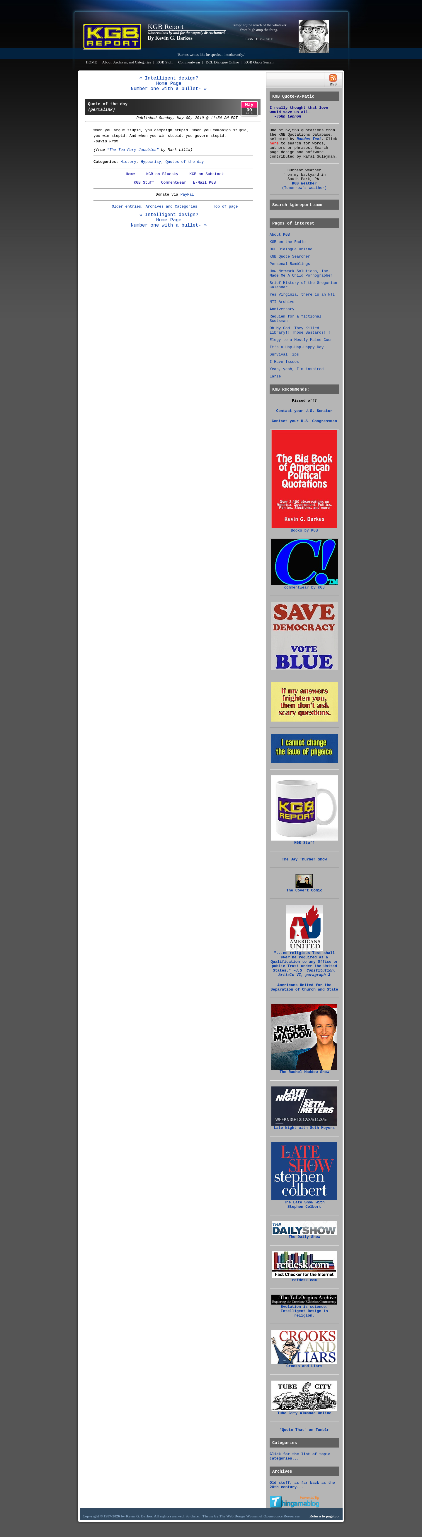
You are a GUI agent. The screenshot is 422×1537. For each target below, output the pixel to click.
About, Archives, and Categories (126, 62)
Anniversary (282, 309)
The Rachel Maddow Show (304, 1070)
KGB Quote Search (259, 62)
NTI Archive (282, 302)
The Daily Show (304, 1235)
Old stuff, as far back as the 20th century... (302, 1485)
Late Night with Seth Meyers (304, 1126)
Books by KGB (304, 529)
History (128, 162)
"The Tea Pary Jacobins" (133, 150)
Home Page (168, 83)
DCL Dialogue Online (222, 62)
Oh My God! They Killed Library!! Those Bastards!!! (300, 330)
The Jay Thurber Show (304, 859)
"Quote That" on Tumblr (304, 1430)
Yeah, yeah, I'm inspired (297, 369)
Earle (275, 376)
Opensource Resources (281, 1516)
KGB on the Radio (288, 242)
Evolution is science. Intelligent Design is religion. (304, 1309)
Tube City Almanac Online (304, 1411)
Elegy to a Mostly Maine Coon (301, 340)
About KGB (280, 234)
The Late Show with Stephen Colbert (304, 1203)
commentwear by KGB (304, 586)
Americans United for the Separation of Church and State (304, 987)
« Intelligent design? (168, 78)
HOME (91, 62)
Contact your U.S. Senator (304, 411)
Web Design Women (242, 1516)
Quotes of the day (185, 162)
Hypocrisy (151, 162)
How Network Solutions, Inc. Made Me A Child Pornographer (301, 273)
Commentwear (189, 62)
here (274, 143)
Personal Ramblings (290, 264)
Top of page (225, 206)
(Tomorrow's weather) (304, 188)
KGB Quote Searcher (290, 256)
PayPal (187, 194)
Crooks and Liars (304, 1364)
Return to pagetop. (324, 1516)
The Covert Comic (304, 889)
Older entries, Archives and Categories (154, 206)
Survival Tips (284, 354)
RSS (333, 80)
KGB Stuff (164, 62)
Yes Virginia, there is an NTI (302, 294)
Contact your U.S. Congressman (304, 421)
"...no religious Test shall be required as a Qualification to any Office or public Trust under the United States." (304, 962)
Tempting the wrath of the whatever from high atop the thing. (259, 27)
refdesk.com (304, 1278)
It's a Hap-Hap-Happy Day (297, 347)
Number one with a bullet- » (169, 89)
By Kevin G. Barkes (170, 38)
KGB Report (165, 26)
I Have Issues (284, 362)
